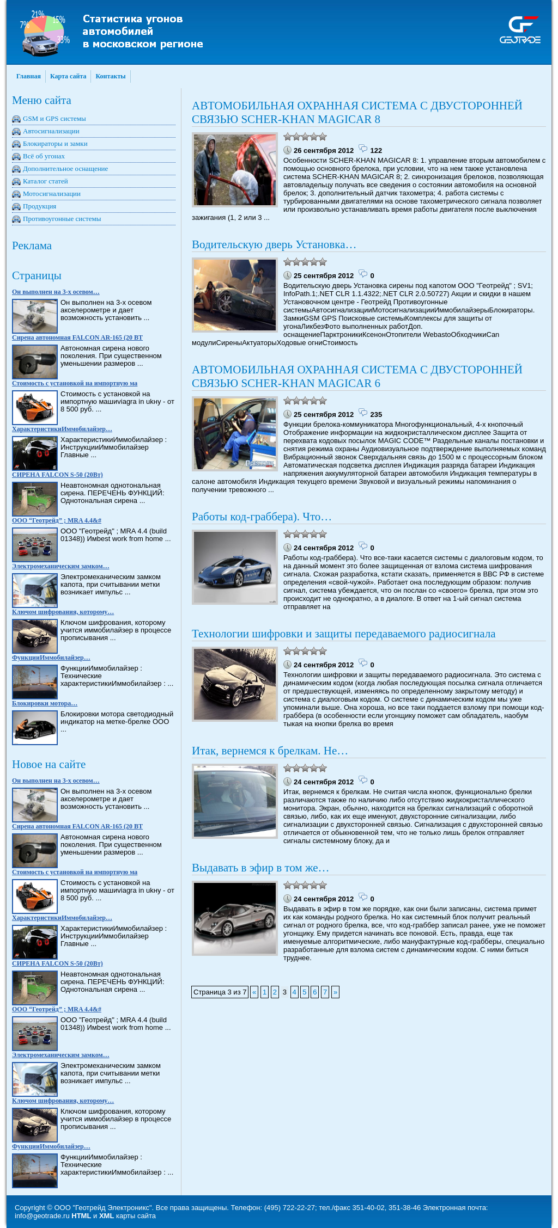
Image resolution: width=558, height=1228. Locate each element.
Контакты (110, 76)
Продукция (39, 206)
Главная (28, 76)
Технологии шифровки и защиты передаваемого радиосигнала (344, 633)
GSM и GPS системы (54, 118)
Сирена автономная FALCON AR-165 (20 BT (77, 337)
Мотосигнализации (52, 193)
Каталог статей (45, 181)
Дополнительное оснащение (65, 168)
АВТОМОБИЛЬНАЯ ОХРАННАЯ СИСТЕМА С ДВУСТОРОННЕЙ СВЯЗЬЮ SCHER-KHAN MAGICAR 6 (357, 376)
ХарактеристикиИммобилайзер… (62, 429)
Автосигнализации (51, 131)
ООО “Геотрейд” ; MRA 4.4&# (56, 520)
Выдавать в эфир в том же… (260, 867)
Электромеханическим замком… (61, 566)
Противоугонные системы (62, 218)
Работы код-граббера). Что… (262, 516)
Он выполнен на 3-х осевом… (56, 292)
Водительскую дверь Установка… (274, 244)
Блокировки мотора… (44, 703)
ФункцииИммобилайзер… (51, 657)
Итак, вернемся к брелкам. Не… (270, 750)
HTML (81, 1216)
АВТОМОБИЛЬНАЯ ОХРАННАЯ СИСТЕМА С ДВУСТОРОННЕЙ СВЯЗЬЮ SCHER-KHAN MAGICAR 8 (357, 112)
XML (106, 1216)
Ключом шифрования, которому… (63, 612)
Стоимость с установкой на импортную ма (74, 383)
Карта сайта (68, 76)
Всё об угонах (44, 156)
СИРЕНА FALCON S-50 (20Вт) (57, 474)
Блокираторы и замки (55, 143)
